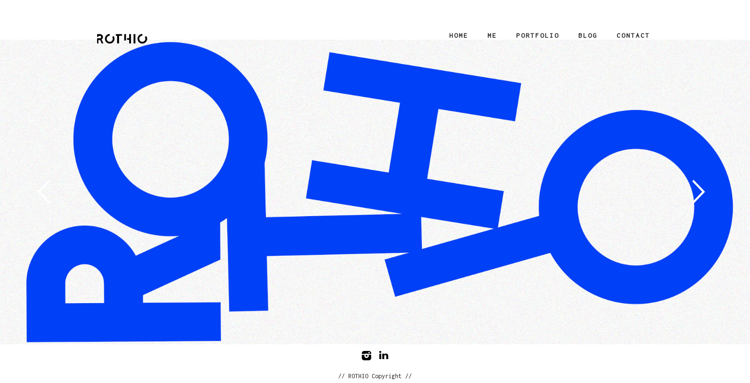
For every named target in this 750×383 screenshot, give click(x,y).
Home (458, 35)
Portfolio (537, 35)
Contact (633, 35)
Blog (587, 35)
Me (492, 35)
